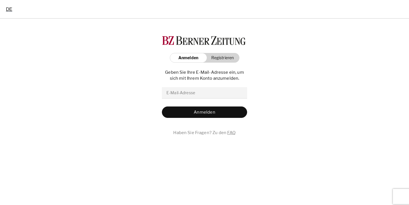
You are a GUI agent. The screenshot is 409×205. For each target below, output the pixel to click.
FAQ (231, 132)
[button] (221, 58)
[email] (204, 93)
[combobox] (9, 9)
